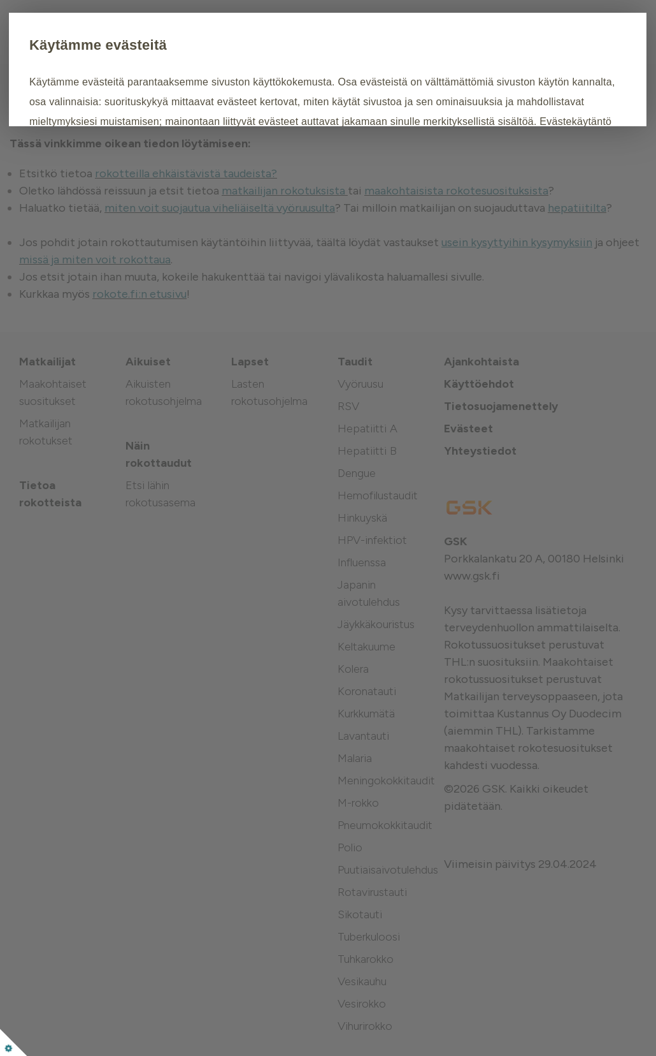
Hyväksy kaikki (150, 199)
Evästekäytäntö (135, 160)
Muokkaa (245, 199)
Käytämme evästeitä (168, 45)
